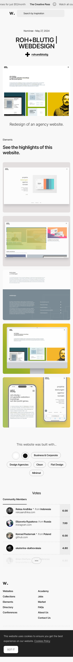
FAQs (41, 607)
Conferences (10, 612)
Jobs (40, 596)
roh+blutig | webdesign (36, 43)
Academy (43, 591)
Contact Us (44, 617)
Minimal (36, 472)
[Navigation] (36, 187)
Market (42, 601)
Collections (9, 596)
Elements (8, 601)
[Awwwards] (12, 13)
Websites (8, 591)
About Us (43, 612)
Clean (39, 464)
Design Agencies (19, 464)
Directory (8, 607)
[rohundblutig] (36, 54)
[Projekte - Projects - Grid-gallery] (36, 241)
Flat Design (57, 464)
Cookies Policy (42, 641)
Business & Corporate (46, 455)
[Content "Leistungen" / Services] (36, 295)
